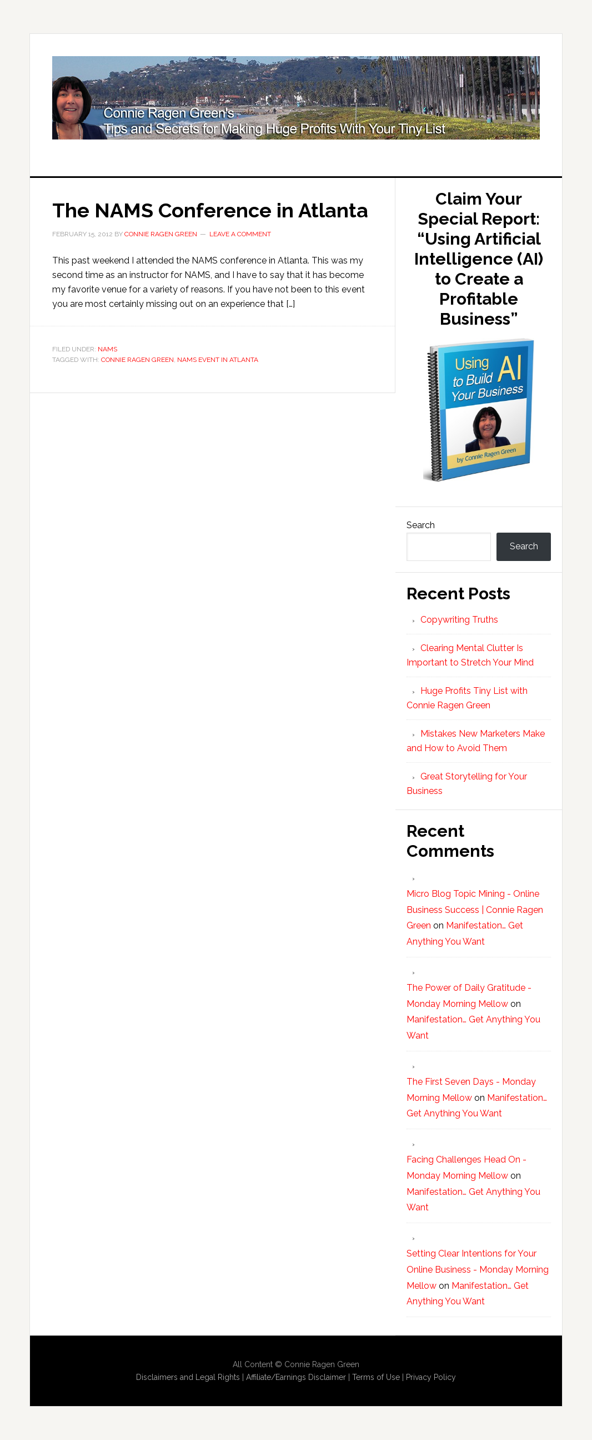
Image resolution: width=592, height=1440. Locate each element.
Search (421, 525)
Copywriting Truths (459, 619)
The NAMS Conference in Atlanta (210, 210)
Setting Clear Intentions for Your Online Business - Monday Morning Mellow (478, 1269)
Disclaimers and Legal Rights (188, 1377)
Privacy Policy (431, 1377)
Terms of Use (376, 1377)
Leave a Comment (240, 234)
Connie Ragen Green (137, 360)
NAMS (107, 349)
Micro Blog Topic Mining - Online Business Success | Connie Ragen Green (475, 909)
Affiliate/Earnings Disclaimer (296, 1377)
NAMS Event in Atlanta (217, 360)
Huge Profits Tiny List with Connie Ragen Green (296, 98)
